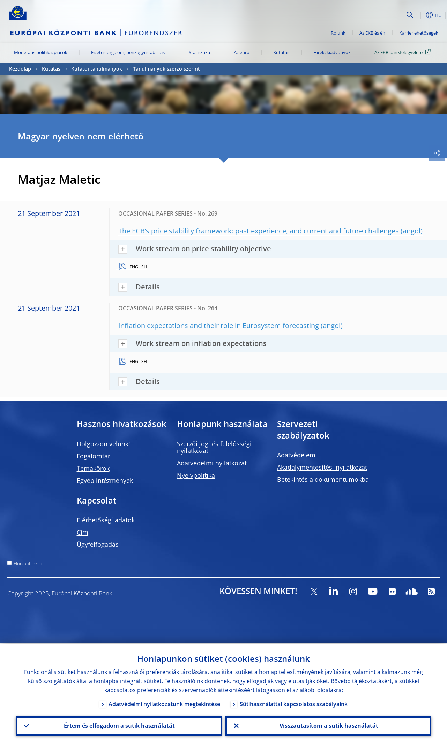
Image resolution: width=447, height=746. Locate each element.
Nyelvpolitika (196, 475)
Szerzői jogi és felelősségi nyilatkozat (214, 447)
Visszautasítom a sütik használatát (328, 725)
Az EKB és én (372, 33)
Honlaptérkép (28, 563)
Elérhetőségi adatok (106, 520)
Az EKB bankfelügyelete (403, 52)
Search (410, 15)
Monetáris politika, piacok (40, 52)
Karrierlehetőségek (418, 33)
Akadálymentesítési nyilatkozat (322, 467)
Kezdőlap (20, 68)
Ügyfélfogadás (98, 544)
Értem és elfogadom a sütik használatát (118, 725)
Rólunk (338, 33)
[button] (420, 15)
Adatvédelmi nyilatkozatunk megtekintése (164, 703)
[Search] (369, 14)
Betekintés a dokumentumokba (323, 479)
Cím (82, 532)
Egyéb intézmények (105, 480)
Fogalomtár (93, 456)
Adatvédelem (296, 455)
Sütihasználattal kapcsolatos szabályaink (294, 703)
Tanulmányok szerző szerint (166, 68)
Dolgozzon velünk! (103, 444)
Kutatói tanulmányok (96, 68)
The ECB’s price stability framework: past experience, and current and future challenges (258, 231)
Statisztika (199, 52)
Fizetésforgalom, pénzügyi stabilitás (128, 52)
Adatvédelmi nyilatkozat (212, 463)
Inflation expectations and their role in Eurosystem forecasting (218, 325)
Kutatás (281, 52)
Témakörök (93, 468)
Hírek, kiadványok (332, 52)
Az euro (241, 52)
